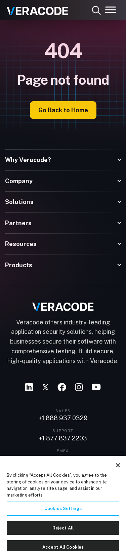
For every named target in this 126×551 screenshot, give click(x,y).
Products (18, 265)
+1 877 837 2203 (63, 438)
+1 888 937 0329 (63, 418)
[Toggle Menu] (110, 9)
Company (19, 181)
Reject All (63, 530)
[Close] (118, 467)
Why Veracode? (28, 159)
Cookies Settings (63, 510)
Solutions (19, 201)
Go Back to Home (63, 110)
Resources (21, 243)
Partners (18, 223)
